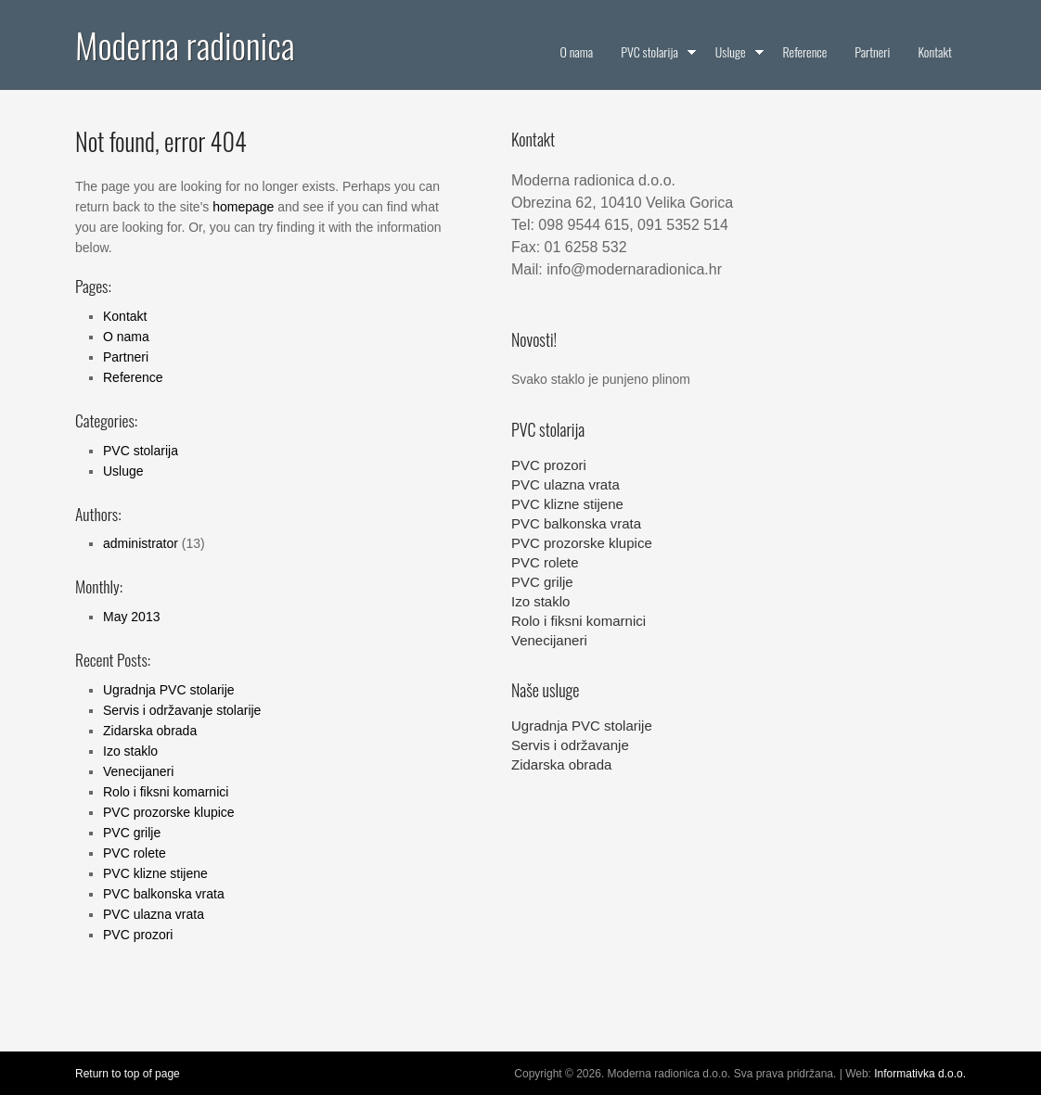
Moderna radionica (185, 44)
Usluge (123, 471)
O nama (126, 336)
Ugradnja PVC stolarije (169, 689)
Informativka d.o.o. (920, 1073)
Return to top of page (127, 1073)
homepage (243, 206)
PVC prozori (138, 934)
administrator (140, 543)
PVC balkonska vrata (164, 893)
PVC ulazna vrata (153, 914)
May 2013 (131, 616)
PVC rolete (134, 853)
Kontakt (125, 316)
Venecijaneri (138, 771)
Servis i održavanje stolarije (182, 710)
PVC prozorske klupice (169, 812)
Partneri (125, 357)
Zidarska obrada (150, 730)
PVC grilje (132, 832)
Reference (133, 377)
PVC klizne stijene (155, 873)
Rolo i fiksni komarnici (165, 791)
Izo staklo (130, 751)
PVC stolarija (140, 450)
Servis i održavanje (570, 745)
